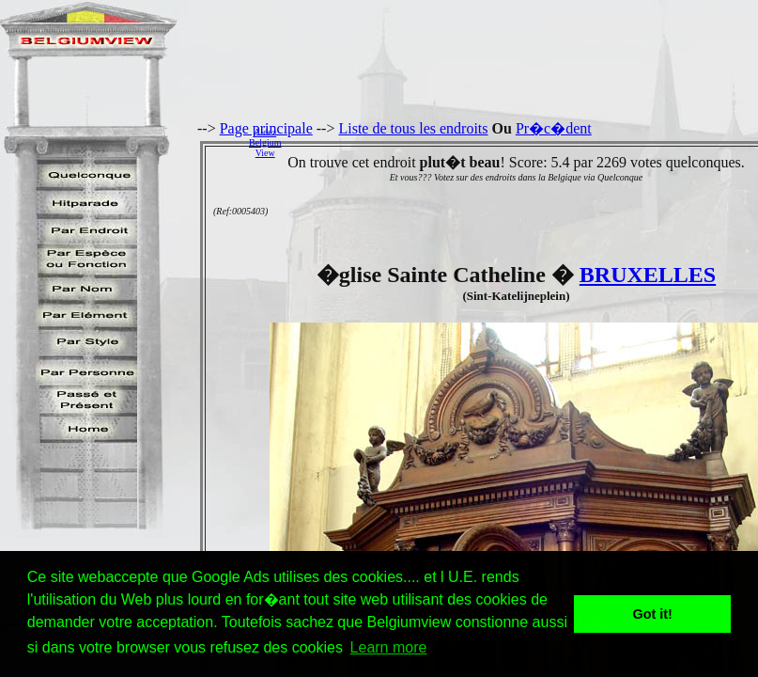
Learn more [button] (388, 647)
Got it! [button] (653, 614)
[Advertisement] (524, 142)
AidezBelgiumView (265, 142)
